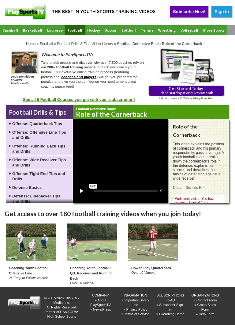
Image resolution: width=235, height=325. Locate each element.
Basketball (32, 30)
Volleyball (189, 30)
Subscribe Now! (189, 11)
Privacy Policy (136, 309)
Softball (128, 30)
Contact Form (206, 300)
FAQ (171, 300)
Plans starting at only (186, 90)
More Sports (214, 30)
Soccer (111, 30)
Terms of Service (136, 314)
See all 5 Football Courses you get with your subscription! (79, 99)
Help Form (206, 314)
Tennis (147, 30)
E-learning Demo (172, 314)
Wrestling (167, 30)
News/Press (102, 309)
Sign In (221, 11)
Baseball (10, 30)
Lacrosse (55, 30)
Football (75, 30)
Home (31, 44)
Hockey (93, 30)
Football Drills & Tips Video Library (85, 44)
